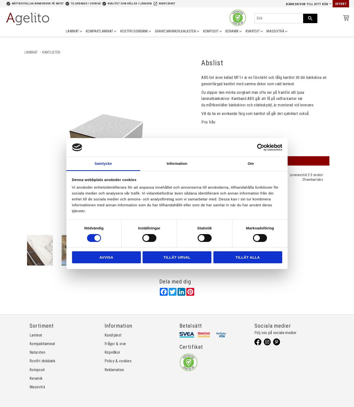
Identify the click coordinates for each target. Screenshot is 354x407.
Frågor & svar (115, 343)
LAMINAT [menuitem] (72, 31)
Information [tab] (177, 163)
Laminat (36, 335)
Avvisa (106, 257)
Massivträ (37, 387)
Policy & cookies (118, 361)
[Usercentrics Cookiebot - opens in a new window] (260, 147)
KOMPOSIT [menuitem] (211, 31)
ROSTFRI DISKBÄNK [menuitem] (134, 31)
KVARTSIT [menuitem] (253, 31)
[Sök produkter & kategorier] (279, 18)
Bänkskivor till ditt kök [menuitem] (307, 4)
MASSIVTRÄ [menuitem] (275, 31)
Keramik (36, 378)
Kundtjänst (167, 3)
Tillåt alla (248, 257)
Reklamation (114, 369)
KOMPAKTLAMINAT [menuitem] (99, 31)
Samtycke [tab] (103, 163)
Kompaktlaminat (42, 343)
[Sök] (310, 18)
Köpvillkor (112, 352)
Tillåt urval (177, 257)
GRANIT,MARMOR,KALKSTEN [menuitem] (175, 31)
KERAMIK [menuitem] (231, 31)
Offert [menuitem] (341, 4)
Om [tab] (251, 163)
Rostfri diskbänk (42, 361)
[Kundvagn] (345, 19)
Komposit (37, 369)
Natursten (37, 352)
